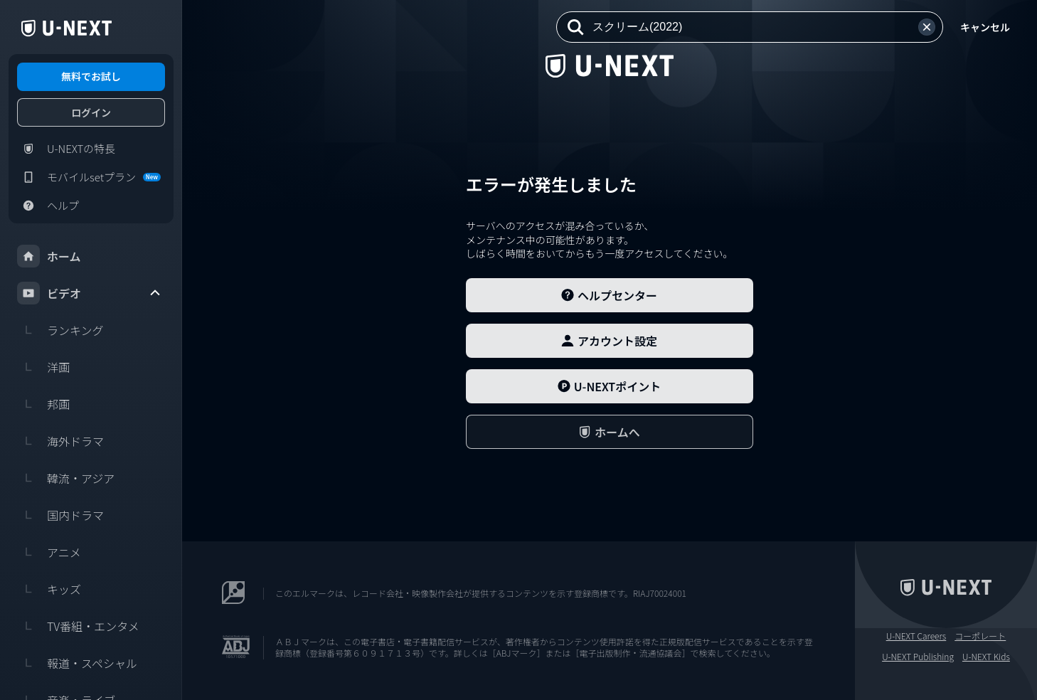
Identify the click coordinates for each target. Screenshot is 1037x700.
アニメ (49, 552)
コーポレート (980, 636)
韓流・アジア (66, 478)
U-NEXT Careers (916, 636)
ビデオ (89, 293)
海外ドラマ (60, 441)
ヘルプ (48, 205)
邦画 (43, 404)
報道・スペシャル (77, 663)
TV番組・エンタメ (78, 626)
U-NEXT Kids (986, 656)
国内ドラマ (60, 515)
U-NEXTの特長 (66, 148)
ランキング (60, 330)
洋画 (43, 367)
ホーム (49, 256)
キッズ (49, 589)
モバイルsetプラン (89, 177)
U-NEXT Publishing (918, 656)
